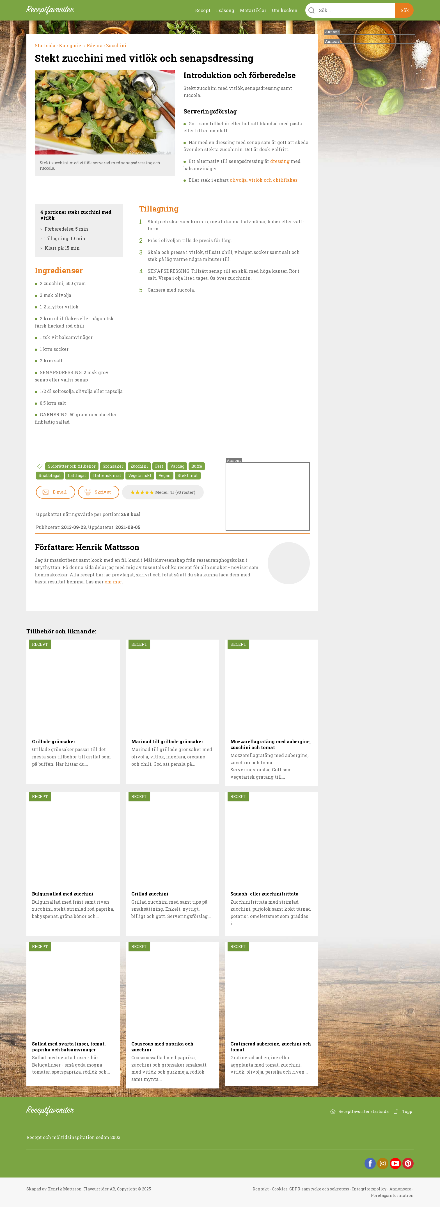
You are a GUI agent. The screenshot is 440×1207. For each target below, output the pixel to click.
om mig (113, 582)
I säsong (225, 10)
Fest (159, 466)
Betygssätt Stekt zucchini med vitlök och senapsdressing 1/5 (132, 492)
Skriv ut (103, 492)
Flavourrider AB (99, 1189)
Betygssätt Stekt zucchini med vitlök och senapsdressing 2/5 (137, 492)
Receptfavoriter (54, 1111)
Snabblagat (50, 475)
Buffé (196, 466)
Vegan (165, 475)
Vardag (177, 466)
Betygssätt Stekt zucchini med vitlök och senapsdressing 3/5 (142, 492)
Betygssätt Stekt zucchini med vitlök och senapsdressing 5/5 (152, 492)
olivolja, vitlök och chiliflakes (263, 180)
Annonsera (400, 1189)
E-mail (60, 492)
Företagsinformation (392, 1195)
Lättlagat (77, 475)
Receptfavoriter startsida (363, 1111)
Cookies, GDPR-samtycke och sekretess (310, 1189)
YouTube (395, 1163)
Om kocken (284, 10)
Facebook (370, 1163)
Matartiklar (253, 10)
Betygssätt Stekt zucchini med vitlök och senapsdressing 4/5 (147, 492)
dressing (280, 161)
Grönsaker (113, 466)
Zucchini (139, 466)
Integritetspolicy (369, 1189)
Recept (202, 10)
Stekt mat (188, 475)
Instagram (382, 1163)
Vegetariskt (140, 475)
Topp (407, 1111)
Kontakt (261, 1189)
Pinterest (408, 1163)
